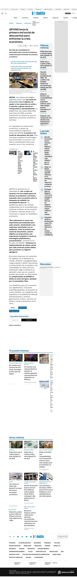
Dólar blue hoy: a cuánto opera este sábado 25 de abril (46, 54)
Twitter (10, 536)
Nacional (12, 549)
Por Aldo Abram (13, 506)
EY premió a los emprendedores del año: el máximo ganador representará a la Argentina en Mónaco (30, 373)
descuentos (27, 23)
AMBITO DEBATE (51, 563)
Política (45, 18)
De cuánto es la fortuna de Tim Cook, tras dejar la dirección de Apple (15, 369)
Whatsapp (31, 536)
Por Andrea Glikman (52, 410)
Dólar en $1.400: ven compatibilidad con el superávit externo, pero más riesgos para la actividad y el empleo (46, 102)
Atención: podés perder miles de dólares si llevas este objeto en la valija (15, 516)
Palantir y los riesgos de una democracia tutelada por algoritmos (45, 120)
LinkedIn (22, 536)
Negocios (55, 18)
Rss (62, 551)
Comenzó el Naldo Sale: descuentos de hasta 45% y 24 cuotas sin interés (24, 62)
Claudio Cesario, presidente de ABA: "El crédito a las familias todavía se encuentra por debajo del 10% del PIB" (46, 80)
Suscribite (29, 320)
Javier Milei (58, 9)
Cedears (58, 267)
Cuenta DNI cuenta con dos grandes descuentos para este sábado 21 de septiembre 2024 (21, 68)
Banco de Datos (14, 546)
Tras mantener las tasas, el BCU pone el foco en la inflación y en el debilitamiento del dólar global (46, 491)
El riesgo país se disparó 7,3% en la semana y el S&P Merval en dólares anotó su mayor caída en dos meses (48, 201)
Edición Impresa (43, 549)
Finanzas (35, 18)
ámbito (11, 23)
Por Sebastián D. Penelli (30, 382)
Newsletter (62, 536)
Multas (28, 557)
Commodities (52, 267)
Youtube (26, 536)
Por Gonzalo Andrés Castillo (29, 528)
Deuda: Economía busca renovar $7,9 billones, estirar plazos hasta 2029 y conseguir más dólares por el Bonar (48, 150)
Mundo (21, 549)
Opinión (65, 18)
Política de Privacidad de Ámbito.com (36, 554)
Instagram (18, 536)
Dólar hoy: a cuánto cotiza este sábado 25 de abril (46, 65)
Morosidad (66, 9)
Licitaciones (38, 557)
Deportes (31, 549)
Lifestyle (56, 546)
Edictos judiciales (16, 557)
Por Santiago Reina (44, 469)
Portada (12, 543)
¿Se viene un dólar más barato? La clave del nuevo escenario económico (15, 489)
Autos (30, 551)
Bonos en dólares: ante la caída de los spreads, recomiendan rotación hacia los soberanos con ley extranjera (30, 518)
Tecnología (53, 551)
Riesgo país (38, 9)
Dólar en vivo (14, 9)
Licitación (30, 9)
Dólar (15, 18)
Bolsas (47, 267)
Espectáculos (41, 551)
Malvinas (23, 9)
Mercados (27, 546)
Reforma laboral (48, 9)
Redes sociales (14, 311)
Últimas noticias (25, 543)
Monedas (42, 267)
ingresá (73, 13)
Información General (17, 551)
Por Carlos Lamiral (28, 503)
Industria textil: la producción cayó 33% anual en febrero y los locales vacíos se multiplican (49, 226)
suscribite (68, 13)
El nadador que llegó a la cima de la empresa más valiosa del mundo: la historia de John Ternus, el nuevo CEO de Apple (35, 166)
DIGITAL (17, 563)
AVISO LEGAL (57, 554)
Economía (25, 18)
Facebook (13, 536)
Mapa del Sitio (14, 554)
